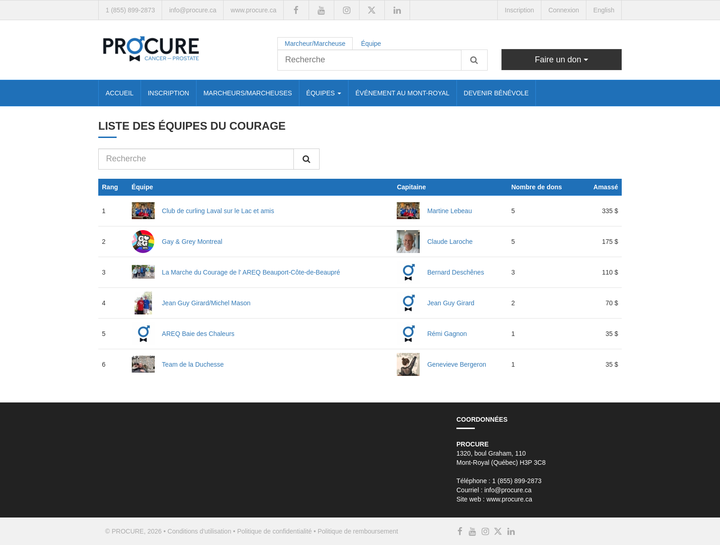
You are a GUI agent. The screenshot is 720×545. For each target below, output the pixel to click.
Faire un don (561, 59)
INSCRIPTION (168, 93)
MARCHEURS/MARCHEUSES (247, 93)
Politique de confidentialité (274, 531)
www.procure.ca (253, 10)
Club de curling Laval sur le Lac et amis (218, 211)
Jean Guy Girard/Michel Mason (206, 303)
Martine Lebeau (449, 211)
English (603, 10)
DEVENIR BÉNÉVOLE (496, 93)
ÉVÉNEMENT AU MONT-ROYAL (402, 93)
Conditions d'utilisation (199, 531)
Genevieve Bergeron (456, 364)
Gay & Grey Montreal (192, 241)
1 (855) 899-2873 (130, 10)
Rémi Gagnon (447, 333)
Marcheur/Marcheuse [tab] (315, 43)
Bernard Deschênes (455, 272)
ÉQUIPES (323, 93)
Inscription (519, 10)
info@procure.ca (192, 10)
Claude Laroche (449, 241)
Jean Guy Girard (450, 303)
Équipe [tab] (371, 43)
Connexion (563, 10)
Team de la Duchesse (193, 364)
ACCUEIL (120, 93)
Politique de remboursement (358, 531)
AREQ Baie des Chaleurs (198, 333)
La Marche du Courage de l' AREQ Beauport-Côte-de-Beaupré (251, 272)
